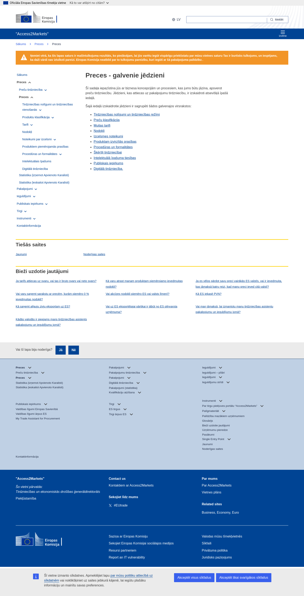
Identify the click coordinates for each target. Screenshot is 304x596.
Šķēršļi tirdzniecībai (108, 152)
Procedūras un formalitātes (113, 147)
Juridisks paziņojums (217, 557)
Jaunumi (21, 254)
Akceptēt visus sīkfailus (194, 577)
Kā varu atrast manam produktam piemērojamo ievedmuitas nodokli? (144, 283)
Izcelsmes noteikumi (108, 136)
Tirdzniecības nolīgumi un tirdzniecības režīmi (127, 114)
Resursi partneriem (122, 550)
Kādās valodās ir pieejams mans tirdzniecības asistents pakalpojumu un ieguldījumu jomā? (51, 322)
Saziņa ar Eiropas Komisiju (128, 536)
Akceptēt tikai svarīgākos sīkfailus (243, 577)
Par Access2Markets (217, 485)
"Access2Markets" (30, 478)
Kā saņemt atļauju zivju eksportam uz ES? (43, 306)
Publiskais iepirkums (108, 163)
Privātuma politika (214, 550)
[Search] (277, 19)
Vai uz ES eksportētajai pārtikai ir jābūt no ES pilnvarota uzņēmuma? (141, 309)
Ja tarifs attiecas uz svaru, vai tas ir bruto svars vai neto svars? (56, 281)
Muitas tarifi (102, 125)
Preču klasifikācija (107, 120)
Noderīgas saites (94, 254)
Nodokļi (99, 131)
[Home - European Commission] (45, 540)
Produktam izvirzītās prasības (115, 141)
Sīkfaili (206, 543)
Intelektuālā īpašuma (109, 158)
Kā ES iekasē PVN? (209, 293)
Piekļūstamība (26, 498)
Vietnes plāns (211, 492)
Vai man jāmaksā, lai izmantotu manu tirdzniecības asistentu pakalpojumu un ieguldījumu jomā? (234, 309)
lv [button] (176, 19)
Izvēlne (283, 33)
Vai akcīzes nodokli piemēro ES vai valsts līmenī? (137, 293)
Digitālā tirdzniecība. (108, 168)
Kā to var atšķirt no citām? (89, 2)
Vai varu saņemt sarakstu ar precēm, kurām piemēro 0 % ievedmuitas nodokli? (52, 296)
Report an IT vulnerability (127, 557)
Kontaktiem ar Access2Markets (131, 485)
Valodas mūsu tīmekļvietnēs (222, 536)
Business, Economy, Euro (220, 512)
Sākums (21, 44)
